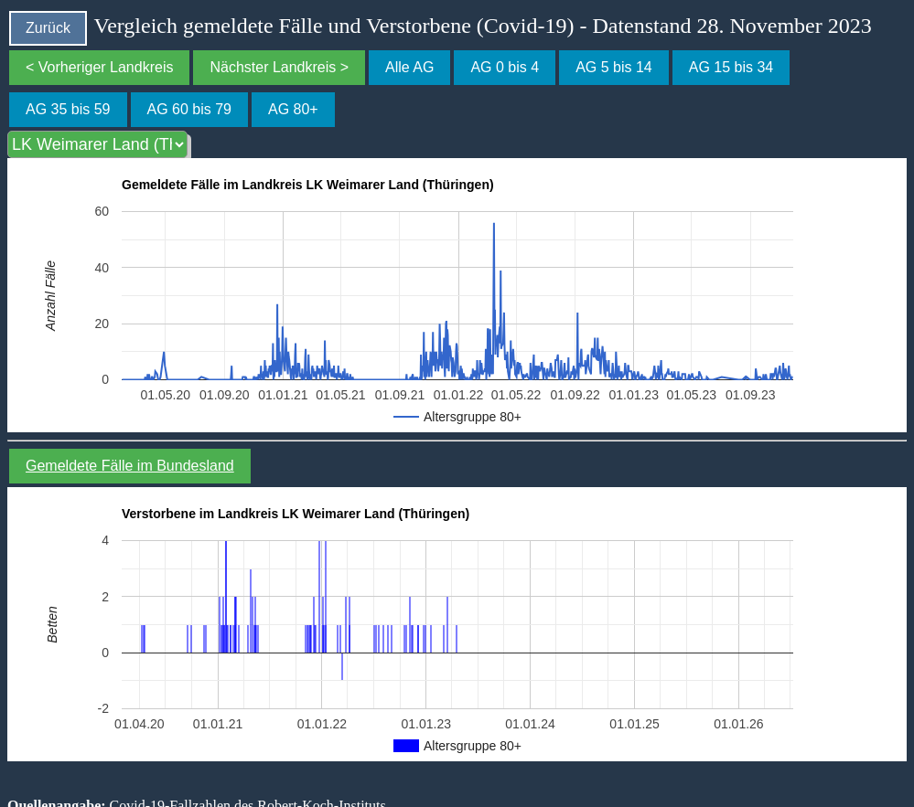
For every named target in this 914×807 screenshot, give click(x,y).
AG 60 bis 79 (189, 109)
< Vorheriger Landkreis (99, 67)
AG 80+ (293, 109)
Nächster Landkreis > (279, 67)
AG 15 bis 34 (731, 67)
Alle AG (409, 67)
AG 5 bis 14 (613, 67)
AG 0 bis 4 (504, 67)
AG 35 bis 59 (68, 109)
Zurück (48, 28)
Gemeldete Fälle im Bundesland (130, 465)
